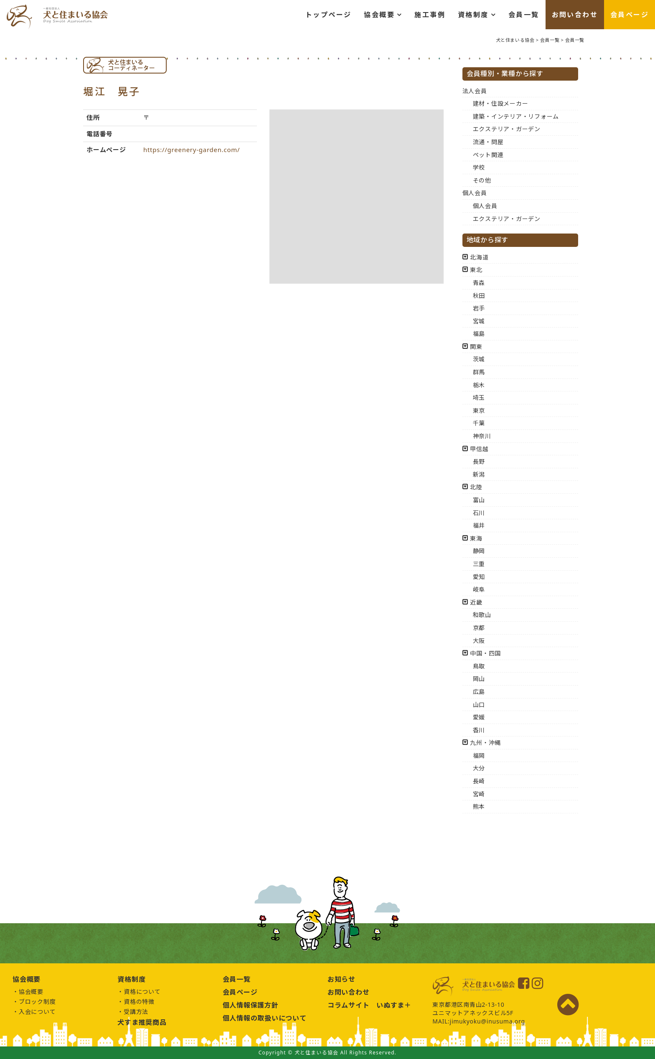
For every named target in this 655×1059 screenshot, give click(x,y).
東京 (479, 410)
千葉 (479, 423)
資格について (142, 992)
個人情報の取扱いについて (265, 1018)
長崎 (479, 781)
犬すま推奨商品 (141, 1022)
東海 (476, 538)
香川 (479, 730)
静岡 (479, 551)
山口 (479, 705)
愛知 (479, 577)
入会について (37, 1012)
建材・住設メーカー (500, 103)
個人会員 (474, 193)
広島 (479, 692)
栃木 (479, 385)
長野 (479, 461)
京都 (479, 628)
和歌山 (482, 615)
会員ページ (629, 14)
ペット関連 (488, 155)
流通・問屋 (488, 142)
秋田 (479, 296)
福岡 (479, 755)
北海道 (479, 257)
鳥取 (479, 666)
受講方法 (136, 1012)
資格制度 (473, 14)
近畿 (476, 602)
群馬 (479, 372)
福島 (479, 334)
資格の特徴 (139, 1002)
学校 (479, 167)
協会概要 (379, 14)
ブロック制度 (37, 1002)
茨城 (479, 359)
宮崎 (479, 794)
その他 (482, 180)
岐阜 (479, 589)
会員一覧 (523, 14)
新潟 (479, 474)
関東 (476, 346)
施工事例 (429, 14)
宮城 (479, 321)
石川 (479, 513)
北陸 (476, 487)
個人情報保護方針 (251, 1005)
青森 (479, 283)
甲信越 (479, 449)
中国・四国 (485, 653)
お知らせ (341, 979)
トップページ (328, 14)
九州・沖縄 (485, 743)
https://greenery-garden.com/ (191, 149)
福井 (479, 525)
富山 (479, 500)
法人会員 (474, 91)
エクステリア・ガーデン (507, 129)
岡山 (479, 679)
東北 (476, 270)
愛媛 (479, 717)
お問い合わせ (575, 14)
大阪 (479, 641)
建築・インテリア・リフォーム (516, 116)
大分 (479, 768)
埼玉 (479, 397)
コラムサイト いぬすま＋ (369, 1005)
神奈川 (482, 436)
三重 (479, 564)
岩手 (479, 308)
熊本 (479, 806)
